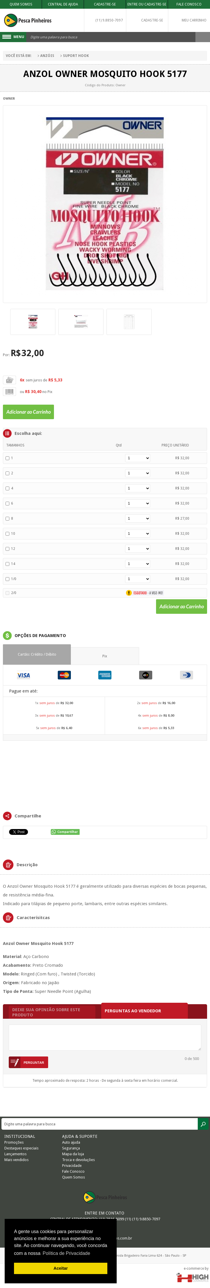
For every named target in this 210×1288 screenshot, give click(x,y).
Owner (9, 99)
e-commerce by (196, 1269)
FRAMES (105, 775)
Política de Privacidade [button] (66, 1253)
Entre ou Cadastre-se (146, 4)
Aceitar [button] (61, 1268)
